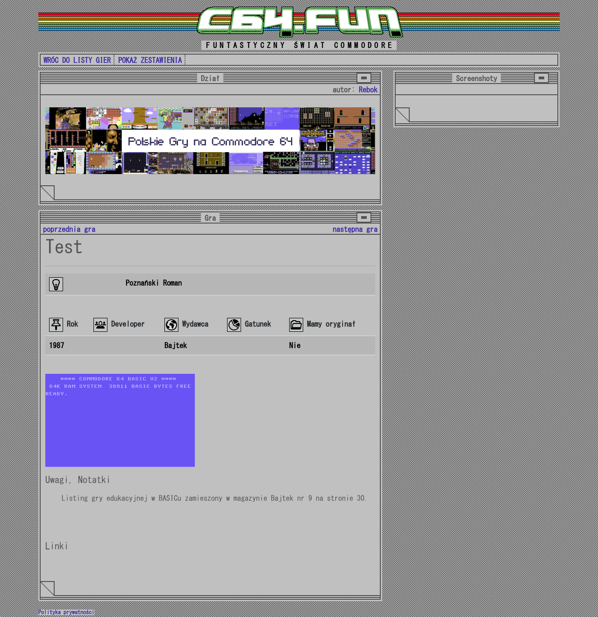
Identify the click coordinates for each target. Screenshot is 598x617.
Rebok (368, 89)
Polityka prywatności (66, 612)
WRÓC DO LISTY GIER (77, 60)
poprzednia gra (69, 229)
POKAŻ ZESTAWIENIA (150, 60)
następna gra (355, 229)
